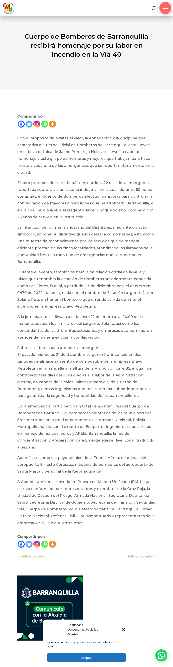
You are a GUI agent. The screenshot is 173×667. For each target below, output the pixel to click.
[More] (52, 124)
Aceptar (86, 658)
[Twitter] (29, 124)
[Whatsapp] (44, 124)
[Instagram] (36, 124)
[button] (124, 630)
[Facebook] (21, 124)
